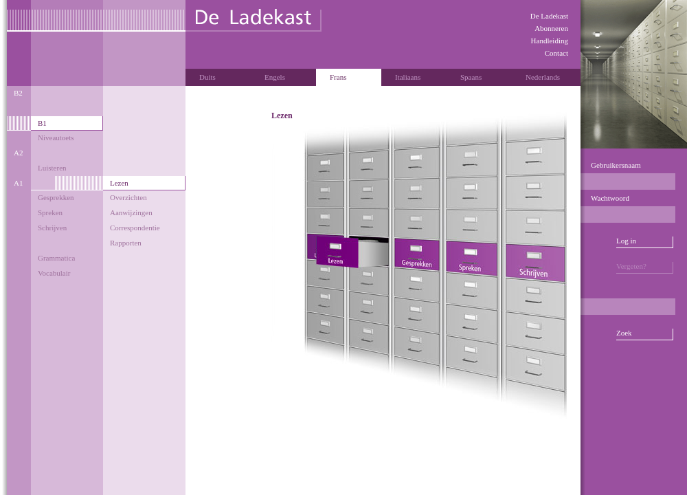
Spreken (50, 212)
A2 (18, 152)
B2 (18, 93)
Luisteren (52, 168)
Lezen (119, 183)
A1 (18, 183)
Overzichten (128, 197)
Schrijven (52, 227)
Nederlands (543, 77)
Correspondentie (135, 227)
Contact (556, 53)
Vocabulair (54, 273)
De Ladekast (549, 16)
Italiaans (407, 77)
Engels (274, 77)
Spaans (471, 77)
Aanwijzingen (131, 212)
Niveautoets (56, 137)
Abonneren (551, 28)
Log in (626, 240)
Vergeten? (631, 266)
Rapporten (126, 243)
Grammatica (56, 258)
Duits (207, 77)
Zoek (624, 333)
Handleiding (549, 40)
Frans (338, 77)
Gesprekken (56, 197)
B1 (42, 123)
